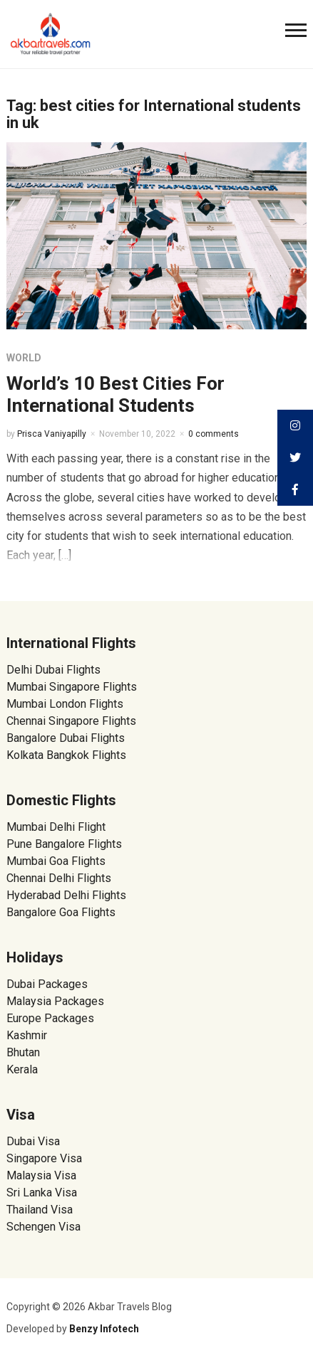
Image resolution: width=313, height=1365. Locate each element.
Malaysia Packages (55, 1001)
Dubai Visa (33, 1141)
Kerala (22, 1069)
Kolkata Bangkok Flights (66, 755)
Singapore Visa (44, 1158)
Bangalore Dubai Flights (65, 738)
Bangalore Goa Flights (61, 912)
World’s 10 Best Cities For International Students (115, 394)
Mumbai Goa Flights (56, 861)
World (23, 357)
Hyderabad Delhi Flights (66, 895)
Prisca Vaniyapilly (51, 434)
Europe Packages (50, 1018)
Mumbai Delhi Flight (56, 827)
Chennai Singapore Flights (71, 721)
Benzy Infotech (104, 1328)
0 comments (213, 434)
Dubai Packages (47, 984)
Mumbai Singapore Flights (71, 687)
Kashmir (26, 1035)
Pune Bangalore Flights (64, 844)
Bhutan (23, 1052)
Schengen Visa (43, 1226)
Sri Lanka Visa (43, 1192)
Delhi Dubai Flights (53, 669)
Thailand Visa (39, 1209)
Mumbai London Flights (64, 704)
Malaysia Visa (41, 1175)
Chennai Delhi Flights (58, 878)
